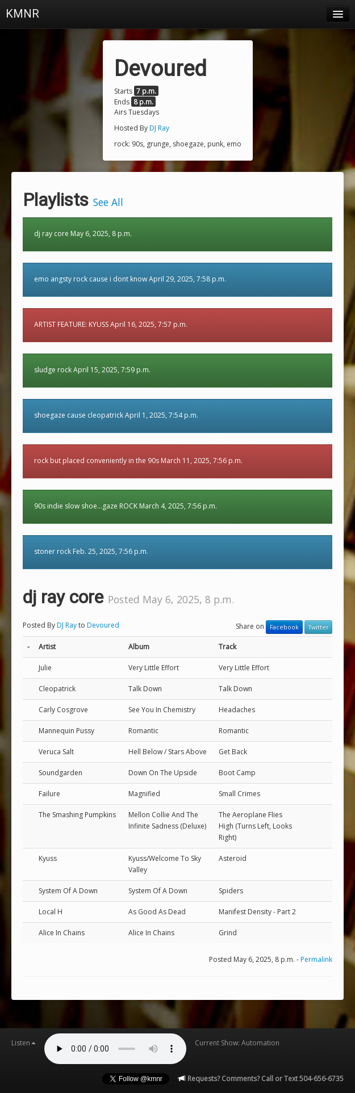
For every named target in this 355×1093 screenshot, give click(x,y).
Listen (23, 1043)
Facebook (284, 627)
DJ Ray (159, 128)
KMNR (22, 13)
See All (108, 202)
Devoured (103, 625)
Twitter (318, 627)
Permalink (316, 959)
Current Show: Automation (237, 1043)
